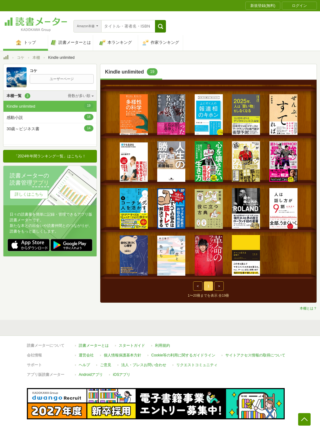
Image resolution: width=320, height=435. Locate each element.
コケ (20, 57)
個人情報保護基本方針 (122, 355)
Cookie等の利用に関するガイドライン (183, 355)
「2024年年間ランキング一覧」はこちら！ (50, 156)
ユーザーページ (62, 79)
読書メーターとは (94, 345)
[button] (160, 26)
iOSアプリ (121, 374)
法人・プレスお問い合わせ (143, 365)
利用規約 (162, 345)
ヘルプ (84, 365)
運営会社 (86, 355)
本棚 (36, 57)
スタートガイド (132, 345)
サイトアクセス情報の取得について (255, 355)
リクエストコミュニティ (197, 365)
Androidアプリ (91, 374)
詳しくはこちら (29, 194)
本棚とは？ (308, 308)
